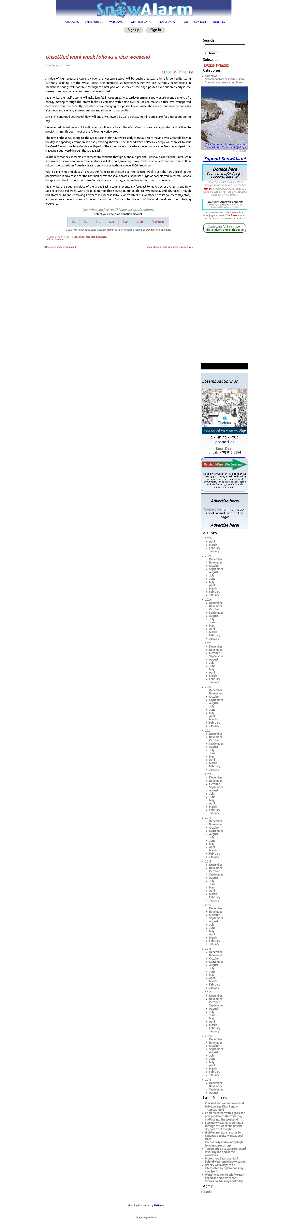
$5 (85, 221)
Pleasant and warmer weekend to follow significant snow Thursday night (224, 1106)
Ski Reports (94, 21)
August (213, 572)
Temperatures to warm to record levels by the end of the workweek (225, 1152)
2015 (208, 992)
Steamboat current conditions (223, 82)
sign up (150, 229)
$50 (125, 221)
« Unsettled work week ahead (59, 247)
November (215, 562)
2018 (208, 861)
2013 (208, 1079)
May (211, 582)
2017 (208, 905)
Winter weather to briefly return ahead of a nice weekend (225, 1176)
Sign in (155, 30)
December (215, 559)
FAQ (185, 21)
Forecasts (71, 21)
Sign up (134, 30)
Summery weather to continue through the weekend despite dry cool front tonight (224, 1126)
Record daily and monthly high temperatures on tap (224, 1144)
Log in (207, 1191)
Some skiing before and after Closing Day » (170, 247)
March (213, 544)
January (214, 551)
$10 (98, 221)
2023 (208, 643)
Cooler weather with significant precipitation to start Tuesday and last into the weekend (225, 1116)
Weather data (141, 21)
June (212, 578)
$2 (73, 221)
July (211, 575)
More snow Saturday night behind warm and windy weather (225, 1160)
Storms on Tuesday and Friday (224, 1181)
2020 (208, 774)
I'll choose (158, 221)
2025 (208, 556)
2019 (208, 817)
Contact (200, 21)
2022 (208, 687)
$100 (139, 221)
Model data (168, 21)
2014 (208, 1036)
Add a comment (55, 239)
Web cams (117, 21)
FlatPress (159, 1205)
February (214, 548)
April (212, 541)
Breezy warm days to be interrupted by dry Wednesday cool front (224, 1168)
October (214, 565)
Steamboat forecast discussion (90, 237)
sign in (110, 229)
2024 (208, 599)
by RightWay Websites (146, 1217)
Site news (211, 76)
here (207, 188)
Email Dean (224, 448)
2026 (208, 538)
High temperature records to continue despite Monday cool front (224, 1136)
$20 (111, 221)
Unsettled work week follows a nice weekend (97, 57)
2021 (208, 730)
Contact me (215, 226)
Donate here (225, 172)
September (216, 569)
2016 (208, 948)
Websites (219, 21)
